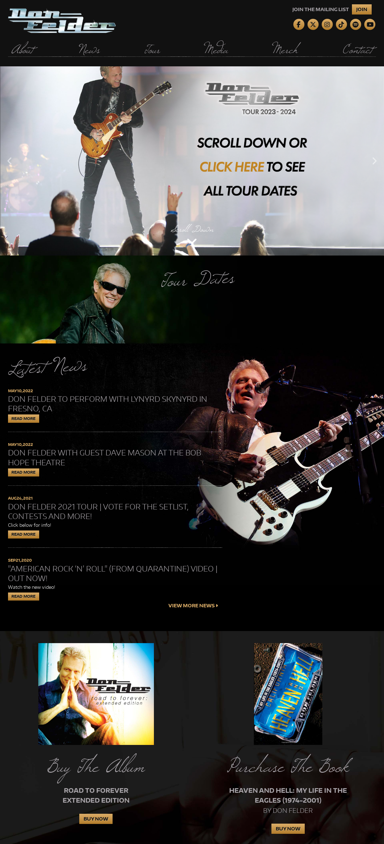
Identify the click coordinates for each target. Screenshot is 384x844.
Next (374, 161)
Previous (9, 161)
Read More (23, 418)
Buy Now (96, 819)
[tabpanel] (192, 161)
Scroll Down (192, 228)
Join (361, 9)
